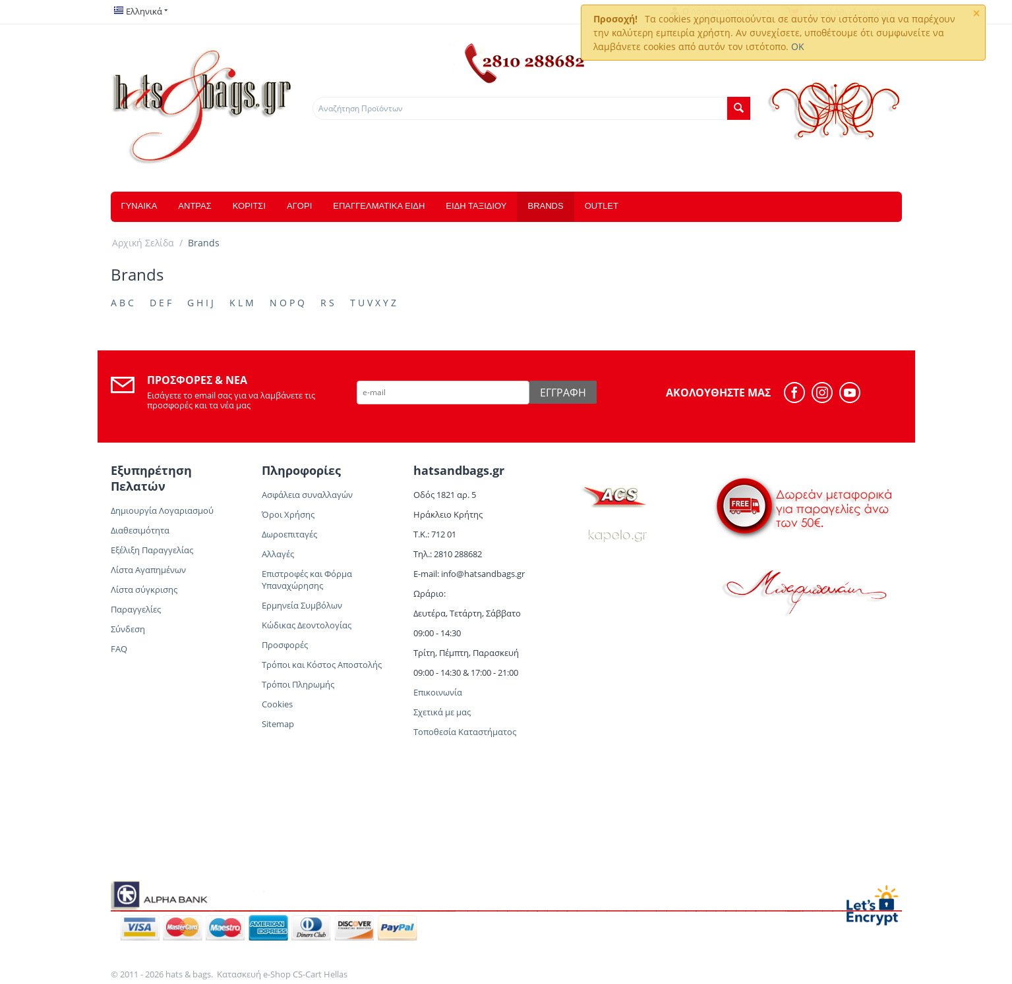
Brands (545, 206)
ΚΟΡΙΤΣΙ (249, 206)
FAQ (119, 649)
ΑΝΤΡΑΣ (194, 206)
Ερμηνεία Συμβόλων (303, 605)
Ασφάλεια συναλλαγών (307, 495)
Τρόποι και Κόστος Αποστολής (322, 664)
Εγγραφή (563, 392)
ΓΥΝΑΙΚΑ (139, 206)
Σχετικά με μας (442, 712)
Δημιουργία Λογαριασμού (162, 510)
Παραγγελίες (136, 609)
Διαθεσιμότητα (140, 530)
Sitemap (278, 724)
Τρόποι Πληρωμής (298, 684)
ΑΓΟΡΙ (299, 206)
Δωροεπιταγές (289, 534)
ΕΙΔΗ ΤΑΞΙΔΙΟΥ (476, 206)
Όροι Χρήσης (288, 514)
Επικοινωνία (437, 692)
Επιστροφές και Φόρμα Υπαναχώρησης (307, 579)
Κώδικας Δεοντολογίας (306, 625)
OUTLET (601, 206)
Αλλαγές (278, 554)
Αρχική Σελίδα (143, 242)
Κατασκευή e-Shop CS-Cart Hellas (282, 974)
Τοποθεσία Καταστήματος (464, 732)
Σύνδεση (128, 629)
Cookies (277, 704)
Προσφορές (285, 645)
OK (797, 46)
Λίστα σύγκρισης (144, 589)
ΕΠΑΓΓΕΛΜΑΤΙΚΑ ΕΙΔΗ (379, 206)
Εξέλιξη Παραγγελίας (152, 550)
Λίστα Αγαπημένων (148, 570)
